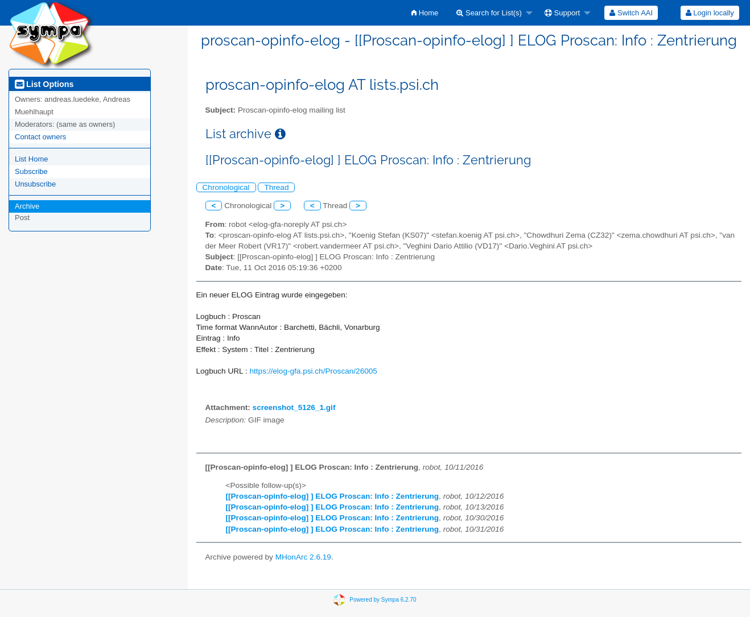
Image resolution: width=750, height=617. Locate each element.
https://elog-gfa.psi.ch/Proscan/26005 (313, 371)
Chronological (226, 187)
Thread (276, 187)
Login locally (710, 13)
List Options (44, 84)
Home (424, 13)
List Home (31, 159)
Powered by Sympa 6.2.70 (382, 600)
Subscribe (31, 171)
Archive (27, 206)
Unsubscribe (35, 184)
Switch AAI (631, 13)
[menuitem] (424, 13)
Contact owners (40, 136)
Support (562, 13)
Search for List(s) (489, 13)
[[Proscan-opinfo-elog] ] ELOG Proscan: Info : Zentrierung (332, 496)
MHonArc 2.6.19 (303, 557)
